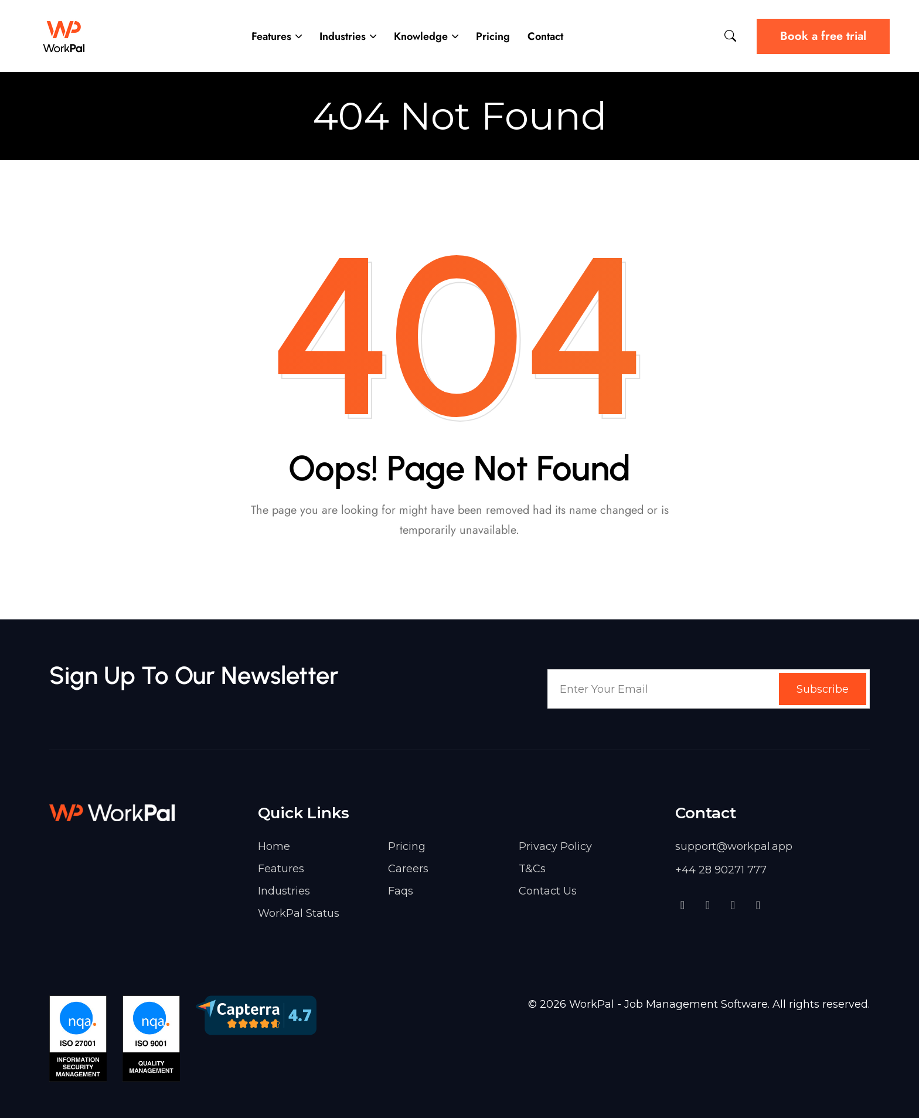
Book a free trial (823, 36)
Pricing (493, 36)
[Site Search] (730, 36)
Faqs (400, 891)
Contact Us (548, 891)
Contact (545, 36)
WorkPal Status (298, 913)
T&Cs (532, 868)
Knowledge (421, 36)
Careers (408, 868)
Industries (342, 36)
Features (271, 36)
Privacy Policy (555, 846)
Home (274, 846)
